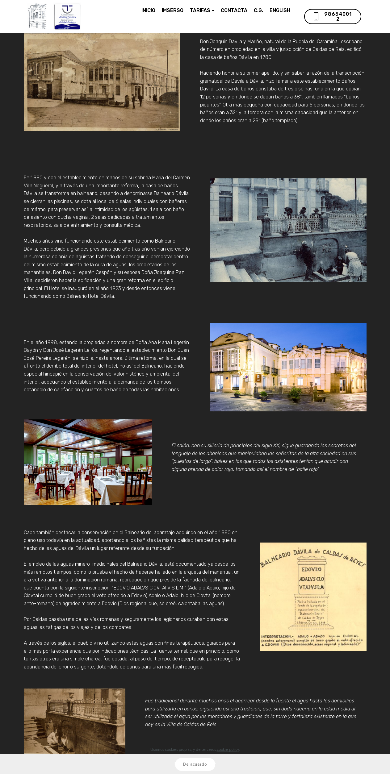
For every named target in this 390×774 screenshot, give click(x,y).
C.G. (258, 10)
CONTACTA (234, 10)
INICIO (148, 10)
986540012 (332, 16)
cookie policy (228, 757)
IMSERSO (172, 10)
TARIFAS (200, 10)
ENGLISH (280, 10)
